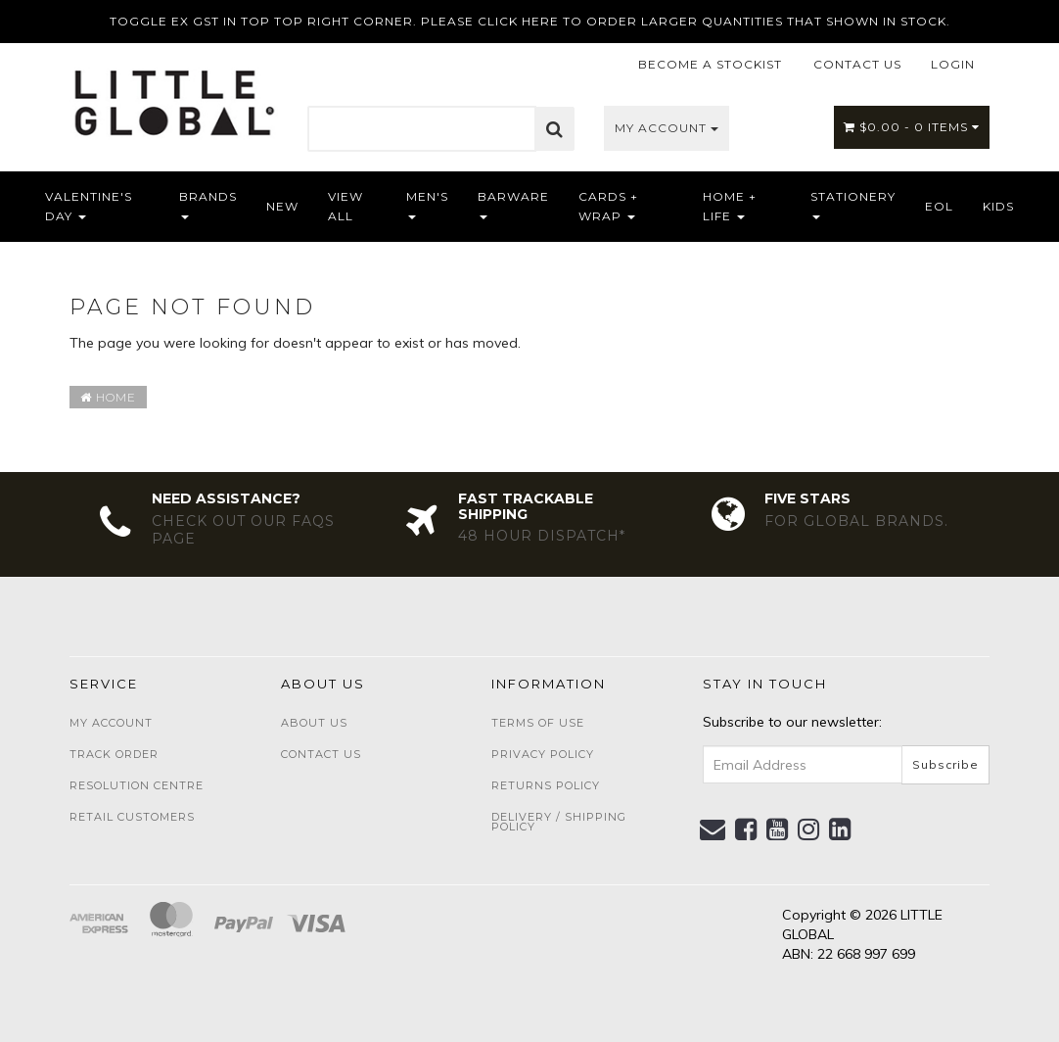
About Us (314, 723)
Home (108, 397)
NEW (282, 206)
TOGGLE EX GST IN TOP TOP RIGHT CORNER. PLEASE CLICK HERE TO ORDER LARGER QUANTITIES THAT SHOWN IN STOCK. (530, 21)
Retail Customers (132, 817)
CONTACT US (857, 64)
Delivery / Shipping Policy (558, 821)
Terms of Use (537, 723)
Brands (208, 204)
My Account (666, 127)
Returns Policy (545, 785)
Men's (427, 204)
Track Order (114, 754)
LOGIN (953, 64)
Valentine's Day (88, 206)
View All (345, 206)
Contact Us (321, 754)
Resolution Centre (136, 785)
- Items (912, 126)
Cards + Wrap (608, 206)
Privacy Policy (542, 754)
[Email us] (713, 829)
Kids (998, 206)
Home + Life (730, 206)
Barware (513, 204)
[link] (746, 829)
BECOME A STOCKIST (710, 64)
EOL (939, 206)
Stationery (853, 204)
